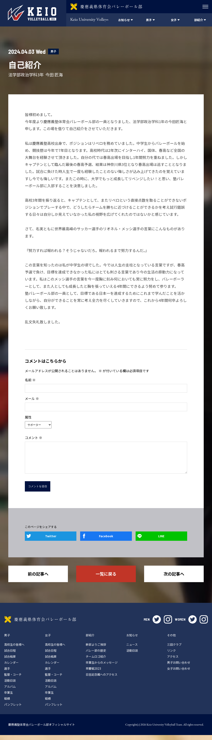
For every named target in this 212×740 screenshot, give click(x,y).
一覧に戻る (106, 579)
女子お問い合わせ (178, 673)
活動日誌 (10, 685)
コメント (33, 437)
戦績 (7, 703)
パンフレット (13, 709)
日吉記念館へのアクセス (101, 679)
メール (32, 398)
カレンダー (11, 667)
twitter (157, 624)
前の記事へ (38, 579)
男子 (53, 51)
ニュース (132, 649)
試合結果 (10, 661)
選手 (7, 673)
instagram (168, 624)
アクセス (172, 661)
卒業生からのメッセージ (102, 667)
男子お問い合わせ (178, 667)
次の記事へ (174, 579)
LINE (161, 541)
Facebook (106, 541)
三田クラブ (174, 649)
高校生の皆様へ (14, 649)
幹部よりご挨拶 (96, 649)
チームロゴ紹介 (96, 661)
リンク (171, 655)
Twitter (50, 541)
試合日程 (10, 655)
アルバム (10, 691)
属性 (28, 417)
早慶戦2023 (93, 673)
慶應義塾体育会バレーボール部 (40, 624)
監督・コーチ (13, 679)
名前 (30, 379)
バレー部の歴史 (96, 655)
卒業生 (8, 697)
